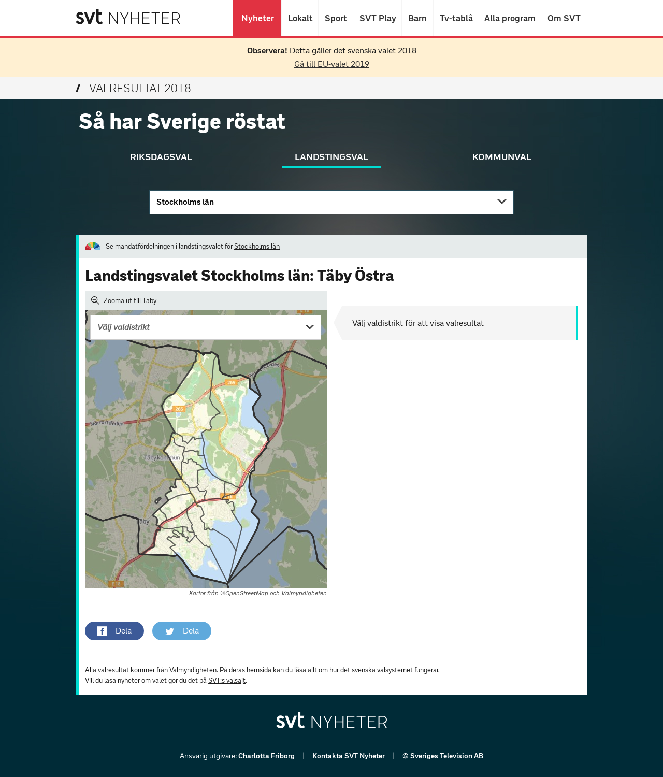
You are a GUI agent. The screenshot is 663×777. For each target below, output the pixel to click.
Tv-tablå (455, 18)
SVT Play (377, 18)
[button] (114, 631)
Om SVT (564, 18)
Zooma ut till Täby (123, 300)
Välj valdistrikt (123, 327)
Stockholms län (185, 202)
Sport (336, 18)
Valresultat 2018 (133, 88)
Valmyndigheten (304, 593)
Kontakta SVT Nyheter (349, 756)
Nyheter (257, 18)
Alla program (509, 18)
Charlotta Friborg (267, 756)
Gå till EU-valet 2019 (331, 64)
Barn (417, 18)
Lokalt (300, 18)
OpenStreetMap (246, 593)
